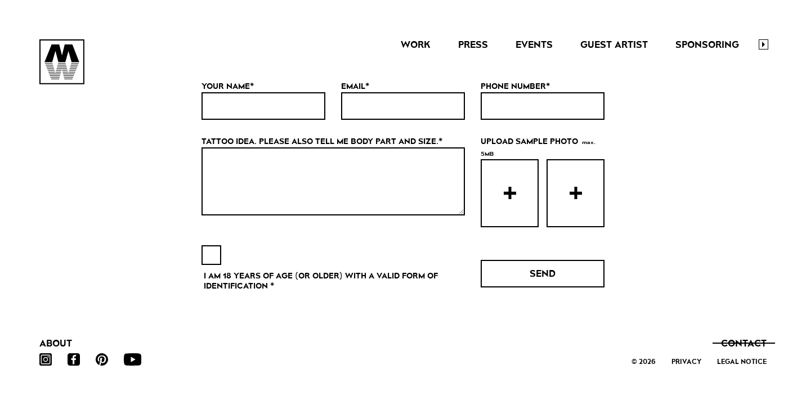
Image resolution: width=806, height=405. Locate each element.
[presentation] (510, 193)
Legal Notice (742, 361)
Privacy (686, 361)
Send (543, 273)
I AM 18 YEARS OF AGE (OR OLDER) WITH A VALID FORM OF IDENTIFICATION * (321, 281)
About (55, 343)
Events (534, 45)
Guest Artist (614, 45)
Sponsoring (707, 45)
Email (353, 86)
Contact (744, 343)
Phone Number (513, 86)
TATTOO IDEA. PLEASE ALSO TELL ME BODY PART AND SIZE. (320, 141)
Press (473, 45)
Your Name (226, 86)
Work (416, 45)
